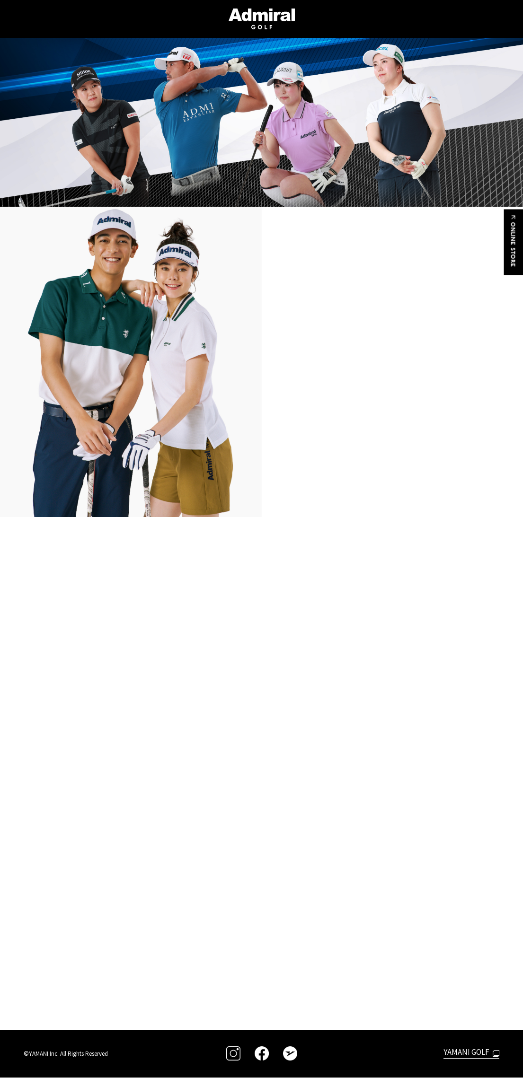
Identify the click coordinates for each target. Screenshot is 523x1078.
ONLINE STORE (513, 243)
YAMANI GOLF (465, 1052)
